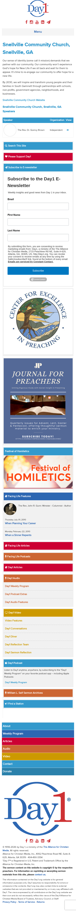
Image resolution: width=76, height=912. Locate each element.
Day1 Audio (12, 578)
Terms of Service (26, 902)
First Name (14, 215)
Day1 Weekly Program (17, 586)
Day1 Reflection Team (17, 644)
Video (6, 756)
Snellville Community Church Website (24, 100)
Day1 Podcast (13, 663)
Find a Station (14, 704)
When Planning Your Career (20, 523)
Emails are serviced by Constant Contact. (30, 261)
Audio (6, 748)
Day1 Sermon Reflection (18, 652)
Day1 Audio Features (16, 602)
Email (11, 199)
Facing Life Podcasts (17, 556)
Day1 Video (13, 613)
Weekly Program (13, 733)
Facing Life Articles (17, 546)
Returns (41, 902)
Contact (7, 764)
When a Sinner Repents (18, 535)
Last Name (14, 230)
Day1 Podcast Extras (16, 594)
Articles (7, 741)
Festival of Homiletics (17, 451)
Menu (38, 31)
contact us (40, 875)
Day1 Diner (11, 636)
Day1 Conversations (16, 629)
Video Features (13, 621)
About (6, 726)
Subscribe (38, 270)
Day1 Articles (13, 567)
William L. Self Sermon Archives (24, 693)
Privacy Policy (9, 902)
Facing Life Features (18, 496)
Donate (7, 771)
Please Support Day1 (18, 156)
